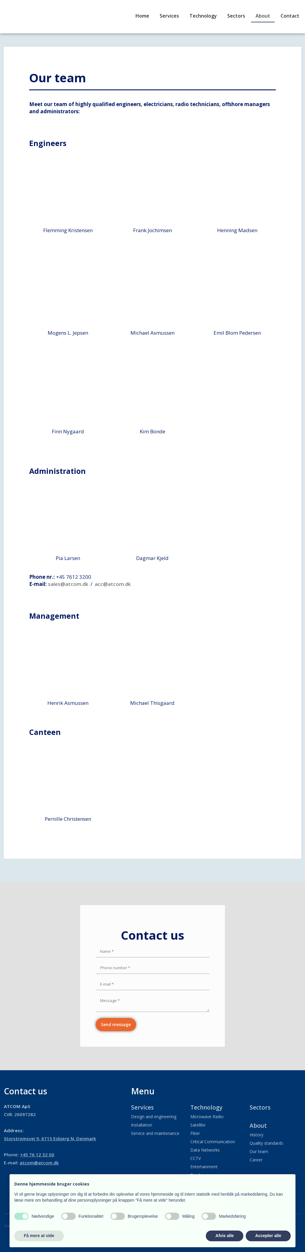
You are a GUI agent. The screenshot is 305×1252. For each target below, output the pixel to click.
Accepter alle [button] (268, 1235)
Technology (203, 16)
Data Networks (205, 1150)
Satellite (198, 1125)
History (256, 1135)
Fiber (195, 1133)
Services (169, 16)
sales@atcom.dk (68, 584)
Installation (141, 1125)
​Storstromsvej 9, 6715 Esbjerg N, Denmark (50, 1138)
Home (142, 16)
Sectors (236, 16)
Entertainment (204, 1166)
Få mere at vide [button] (39, 1235)
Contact (290, 16)
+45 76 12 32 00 (37, 1155)
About (263, 16)
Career (256, 1160)
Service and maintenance (155, 1133)
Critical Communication (212, 1141)
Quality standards (266, 1143)
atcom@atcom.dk (39, 1163)
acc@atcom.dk (113, 584)
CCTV (195, 1158)
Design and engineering (153, 1116)
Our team (259, 1151)
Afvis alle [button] (224, 1235)
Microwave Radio (207, 1116)
